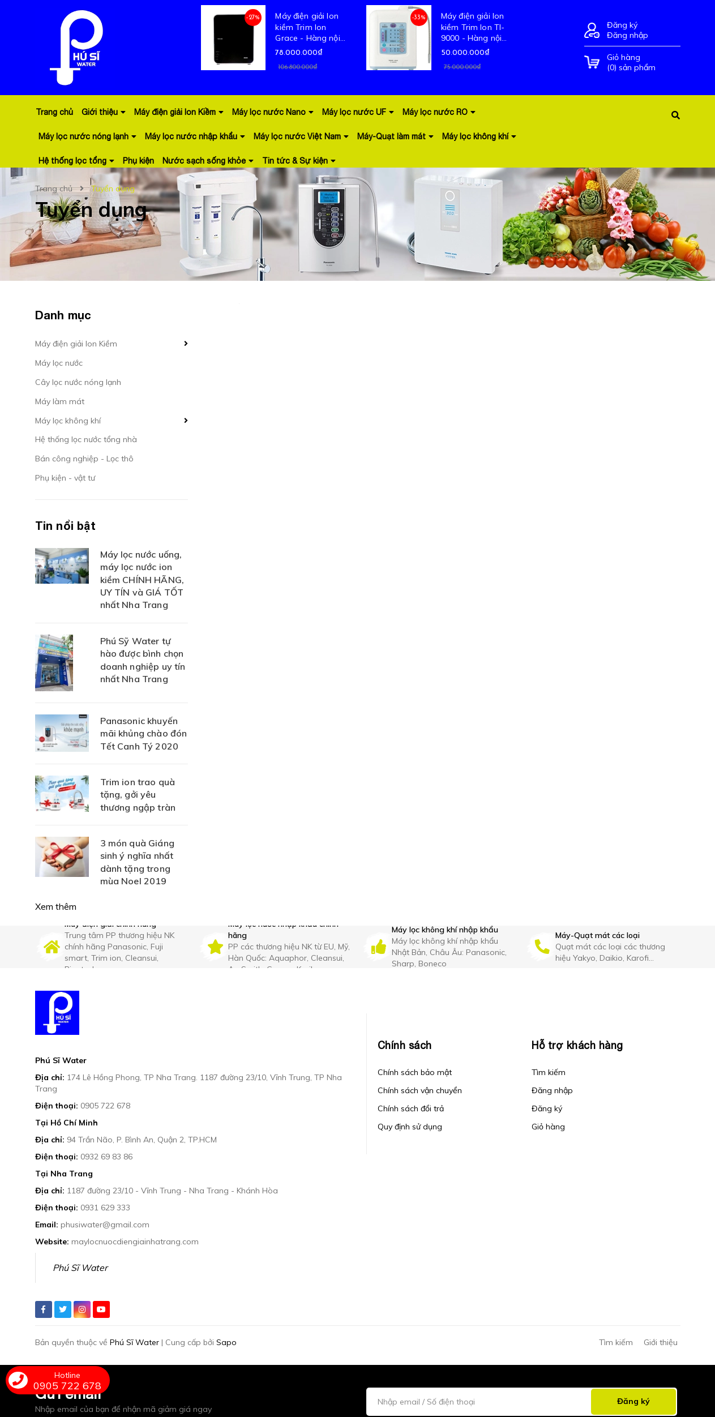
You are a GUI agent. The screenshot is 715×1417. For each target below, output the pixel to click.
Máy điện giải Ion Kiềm (76, 344)
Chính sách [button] (405, 1045)
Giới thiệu (661, 1342)
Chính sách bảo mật (415, 1072)
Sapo (226, 1342)
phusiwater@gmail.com (105, 1224)
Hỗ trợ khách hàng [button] (577, 1045)
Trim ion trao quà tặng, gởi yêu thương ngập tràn (138, 794)
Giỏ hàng (548, 1126)
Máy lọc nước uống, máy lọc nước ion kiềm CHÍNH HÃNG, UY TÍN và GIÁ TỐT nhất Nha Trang (142, 580)
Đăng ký (622, 25)
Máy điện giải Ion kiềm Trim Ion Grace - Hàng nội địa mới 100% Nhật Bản (310, 27)
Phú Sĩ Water (80, 1267)
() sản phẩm (643, 62)
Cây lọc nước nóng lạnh (78, 382)
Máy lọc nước (59, 363)
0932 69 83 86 (106, 1156)
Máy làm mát (59, 401)
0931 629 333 (105, 1207)
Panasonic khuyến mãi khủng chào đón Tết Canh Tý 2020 (143, 733)
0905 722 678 (105, 1106)
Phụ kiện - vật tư (65, 478)
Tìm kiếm (549, 1072)
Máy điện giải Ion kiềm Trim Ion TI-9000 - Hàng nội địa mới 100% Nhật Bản (476, 27)
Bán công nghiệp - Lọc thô (84, 458)
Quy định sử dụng (410, 1126)
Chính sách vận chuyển (420, 1090)
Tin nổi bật (65, 525)
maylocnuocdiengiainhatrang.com (135, 1241)
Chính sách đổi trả (411, 1108)
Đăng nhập (627, 35)
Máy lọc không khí (68, 421)
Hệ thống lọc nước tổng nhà (86, 439)
